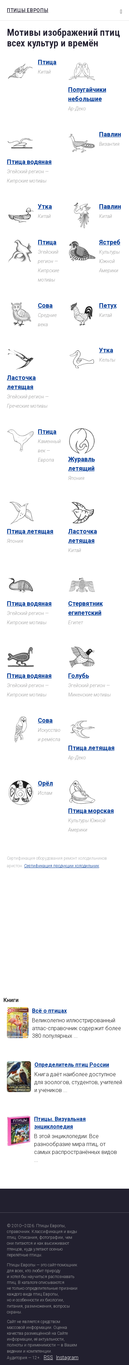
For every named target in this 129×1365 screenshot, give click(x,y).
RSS (48, 1357)
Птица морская (91, 810)
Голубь (78, 675)
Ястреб (109, 242)
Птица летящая (30, 531)
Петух (108, 305)
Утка (45, 206)
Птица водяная (29, 161)
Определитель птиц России (71, 1064)
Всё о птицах (49, 1011)
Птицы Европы (26, 9)
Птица (47, 62)
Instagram (67, 1357)
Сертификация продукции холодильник (61, 865)
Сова (45, 305)
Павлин (110, 134)
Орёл (45, 783)
